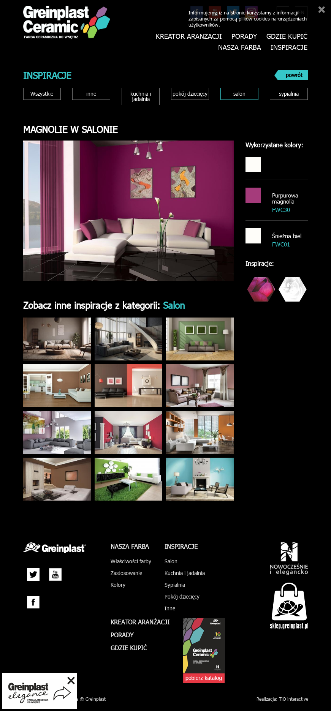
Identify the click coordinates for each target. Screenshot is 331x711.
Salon (171, 561)
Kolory (118, 584)
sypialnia (289, 93)
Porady (244, 36)
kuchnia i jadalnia (140, 96)
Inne (170, 608)
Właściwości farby (131, 561)
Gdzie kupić (286, 36)
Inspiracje (289, 47)
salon (239, 93)
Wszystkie (41, 93)
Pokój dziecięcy (182, 596)
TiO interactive (293, 699)
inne (91, 93)
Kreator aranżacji (189, 36)
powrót (294, 75)
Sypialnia (175, 584)
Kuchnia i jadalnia (185, 573)
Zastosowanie (126, 573)
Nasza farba (239, 47)
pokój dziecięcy (190, 93)
